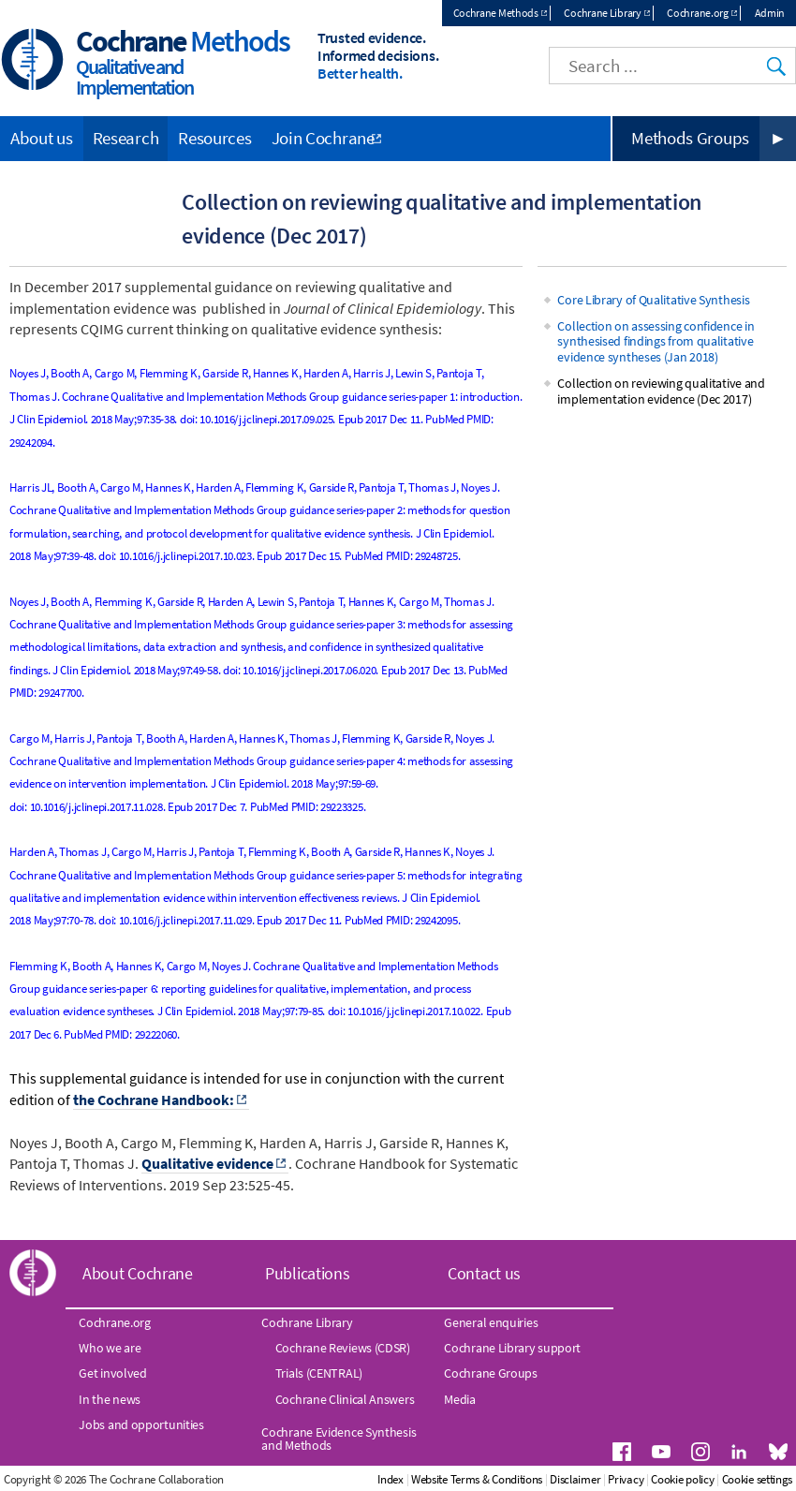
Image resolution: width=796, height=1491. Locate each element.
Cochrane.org (697, 13)
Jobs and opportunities (141, 1424)
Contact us (484, 1273)
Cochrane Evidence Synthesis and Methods (338, 1439)
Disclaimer (575, 1479)
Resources (214, 137)
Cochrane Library (602, 13)
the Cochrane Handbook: (153, 1099)
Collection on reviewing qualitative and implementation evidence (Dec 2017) (660, 391)
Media (460, 1399)
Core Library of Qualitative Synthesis (653, 299)
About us (41, 137)
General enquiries (491, 1322)
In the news (109, 1399)
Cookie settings (757, 1479)
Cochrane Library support (512, 1347)
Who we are (109, 1347)
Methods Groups (690, 137)
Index (390, 1479)
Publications (307, 1273)
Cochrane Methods (495, 13)
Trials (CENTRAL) (318, 1373)
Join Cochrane (323, 137)
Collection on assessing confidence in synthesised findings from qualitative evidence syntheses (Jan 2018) (655, 341)
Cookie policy (682, 1479)
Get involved (112, 1373)
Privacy (625, 1479)
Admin (770, 13)
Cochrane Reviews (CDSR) (342, 1347)
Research (126, 137)
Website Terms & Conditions (476, 1479)
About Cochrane (137, 1273)
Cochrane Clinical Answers (345, 1399)
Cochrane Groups (491, 1373)
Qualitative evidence (207, 1163)
